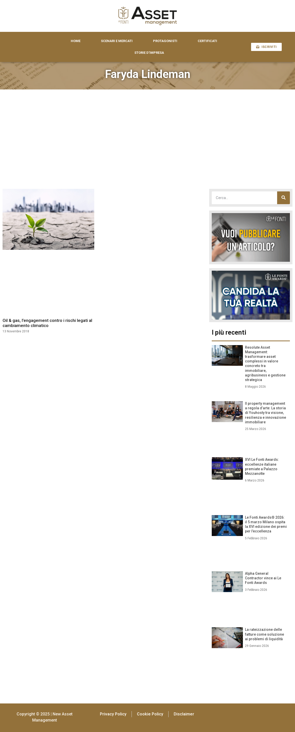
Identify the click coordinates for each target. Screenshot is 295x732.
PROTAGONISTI (165, 41)
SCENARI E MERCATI (117, 41)
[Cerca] (283, 197)
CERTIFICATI (207, 41)
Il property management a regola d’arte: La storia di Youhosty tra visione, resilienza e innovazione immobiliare (265, 412)
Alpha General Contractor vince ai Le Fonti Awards (263, 578)
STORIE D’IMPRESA (149, 53)
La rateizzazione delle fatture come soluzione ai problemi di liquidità (264, 634)
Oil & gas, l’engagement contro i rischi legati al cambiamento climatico (47, 323)
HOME (75, 41)
